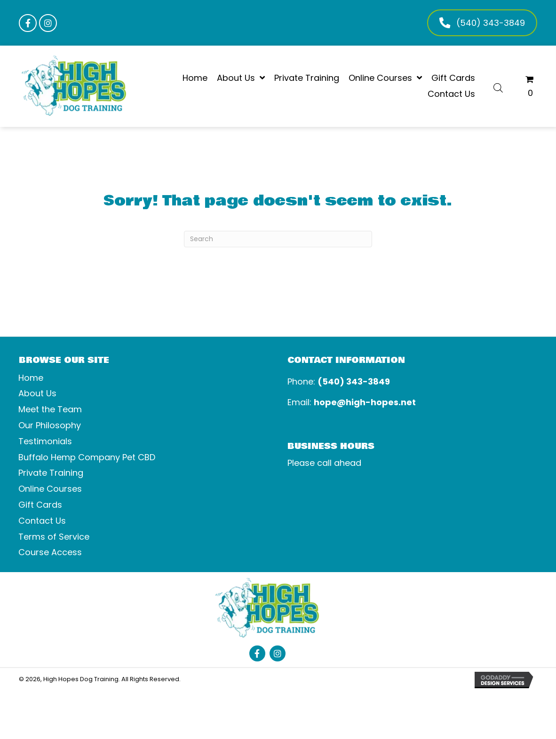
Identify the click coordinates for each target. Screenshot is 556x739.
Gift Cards (40, 505)
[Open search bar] (498, 86)
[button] (28, 23)
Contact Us (42, 521)
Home (30, 378)
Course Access (50, 552)
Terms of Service (53, 536)
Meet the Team (50, 409)
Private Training (50, 473)
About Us (37, 393)
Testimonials (45, 441)
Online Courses (50, 489)
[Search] (278, 239)
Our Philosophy (49, 425)
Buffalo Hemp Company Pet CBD (86, 457)
